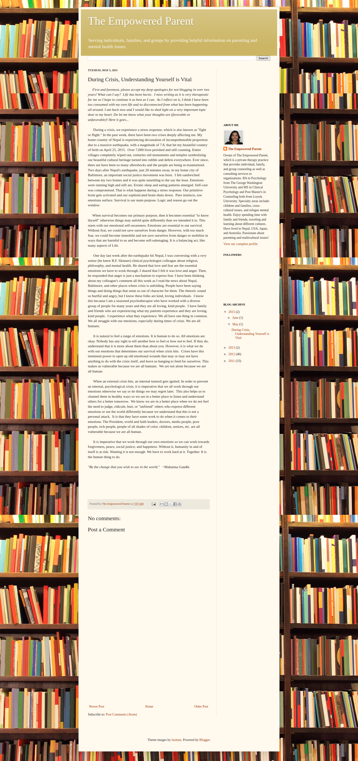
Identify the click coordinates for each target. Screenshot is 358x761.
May (235, 324)
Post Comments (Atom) (121, 714)
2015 (232, 312)
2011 (232, 361)
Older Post (201, 706)
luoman (176, 740)
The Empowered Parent (141, 21)
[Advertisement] (149, 668)
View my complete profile (240, 244)
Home (149, 706)
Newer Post (96, 706)
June (235, 317)
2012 (232, 354)
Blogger (204, 740)
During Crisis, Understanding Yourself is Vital (250, 334)
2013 (232, 347)
